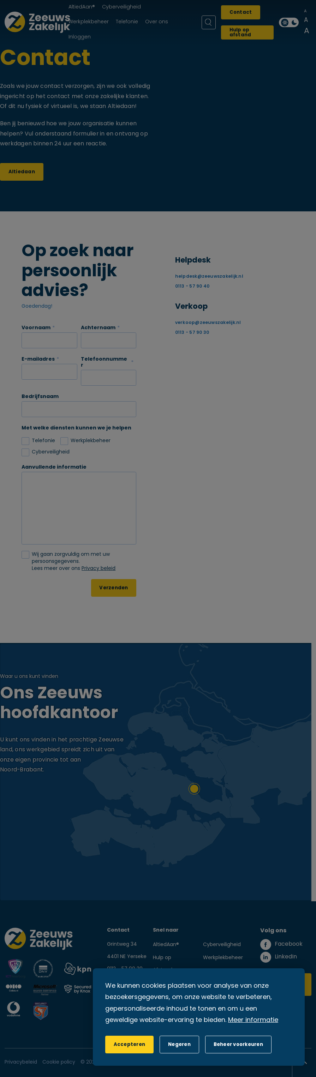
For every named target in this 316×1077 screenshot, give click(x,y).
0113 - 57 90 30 (192, 333)
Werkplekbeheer (223, 958)
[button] (179, 1044)
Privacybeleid (21, 1062)
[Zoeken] (208, 22)
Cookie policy (58, 1062)
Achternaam (98, 328)
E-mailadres (38, 359)
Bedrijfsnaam (40, 396)
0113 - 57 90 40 (193, 286)
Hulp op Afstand (162, 964)
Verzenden (113, 588)
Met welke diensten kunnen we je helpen (76, 428)
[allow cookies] (129, 1044)
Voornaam (36, 328)
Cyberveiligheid (222, 944)
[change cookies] (238, 1044)
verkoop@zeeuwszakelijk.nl (208, 323)
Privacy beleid (98, 568)
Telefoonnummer (104, 362)
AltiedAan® (166, 944)
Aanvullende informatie (54, 467)
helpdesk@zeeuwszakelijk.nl (209, 277)
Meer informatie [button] (253, 1020)
